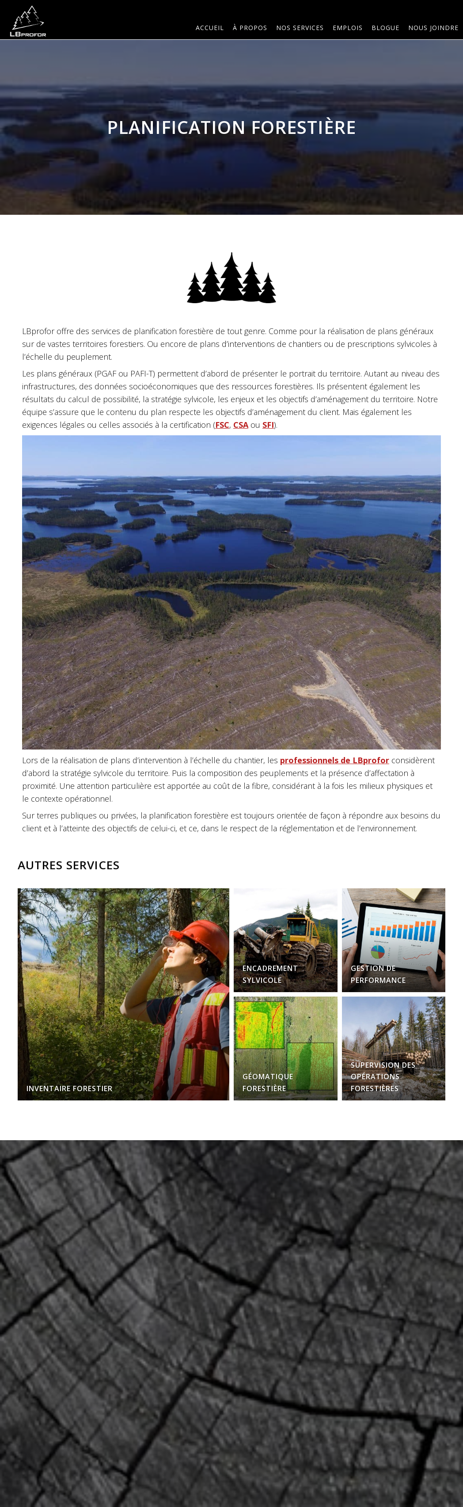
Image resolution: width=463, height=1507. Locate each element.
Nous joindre (433, 27)
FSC (222, 424)
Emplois (348, 27)
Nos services (300, 27)
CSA (240, 424)
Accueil (210, 27)
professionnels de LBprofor (334, 760)
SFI (268, 424)
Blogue (385, 27)
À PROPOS (250, 27)
